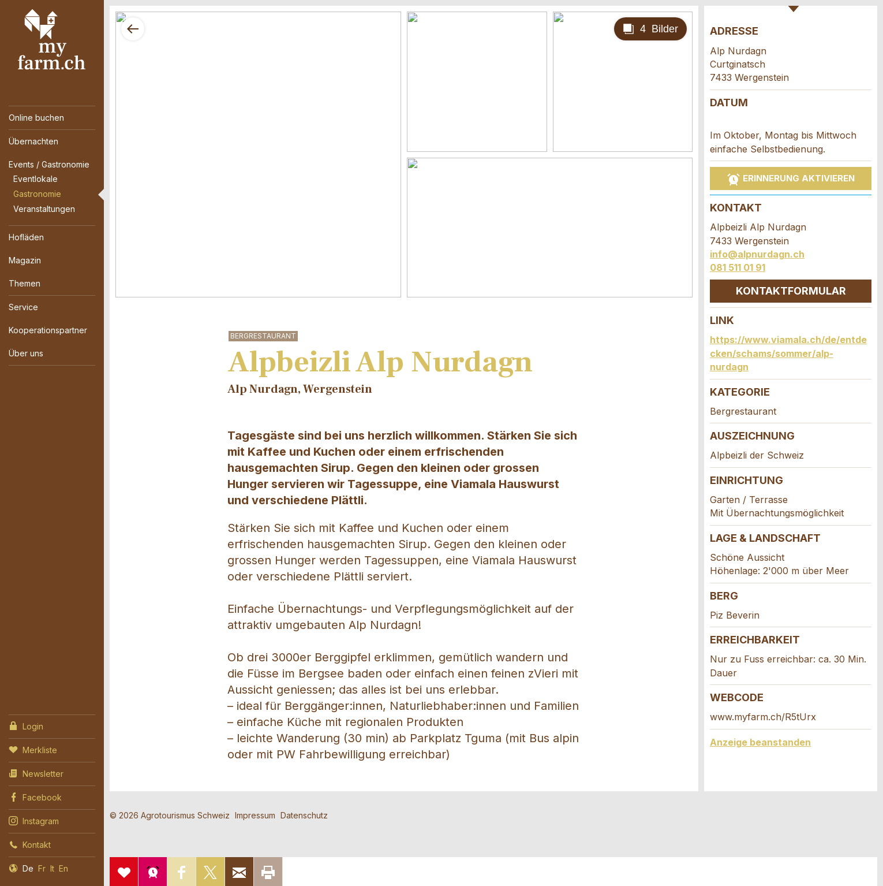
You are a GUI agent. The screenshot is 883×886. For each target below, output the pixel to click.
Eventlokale (35, 179)
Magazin (25, 260)
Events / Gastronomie (49, 164)
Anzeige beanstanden (760, 742)
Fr (42, 868)
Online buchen (36, 117)
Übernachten (33, 141)
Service (23, 307)
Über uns (26, 353)
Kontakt (30, 844)
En (63, 868)
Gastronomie (37, 194)
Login (26, 725)
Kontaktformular (791, 291)
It (52, 868)
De (28, 868)
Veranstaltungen (44, 209)
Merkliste (33, 749)
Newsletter (36, 773)
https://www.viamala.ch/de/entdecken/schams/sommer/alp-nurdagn (788, 353)
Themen (24, 283)
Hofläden (26, 237)
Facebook (35, 796)
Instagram (34, 820)
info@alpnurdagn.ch (757, 254)
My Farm (52, 40)
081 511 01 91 (737, 267)
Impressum (255, 815)
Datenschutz (304, 815)
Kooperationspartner (48, 330)
